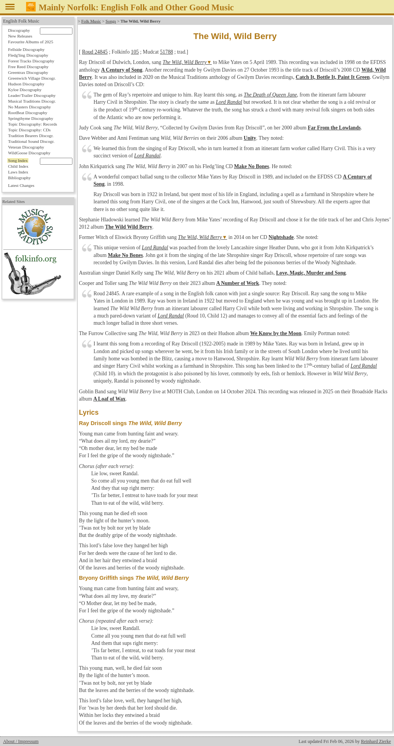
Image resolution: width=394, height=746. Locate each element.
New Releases (20, 36)
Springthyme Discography (30, 118)
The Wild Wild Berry (128, 227)
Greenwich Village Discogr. (32, 78)
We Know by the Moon (276, 333)
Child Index (18, 166)
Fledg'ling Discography (28, 55)
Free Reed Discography (28, 66)
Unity (250, 138)
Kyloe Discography (24, 89)
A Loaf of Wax (109, 399)
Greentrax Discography (28, 72)
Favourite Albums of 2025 (30, 41)
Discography (19, 30)
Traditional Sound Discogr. (31, 141)
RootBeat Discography (27, 112)
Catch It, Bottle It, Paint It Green (333, 77)
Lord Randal (229, 102)
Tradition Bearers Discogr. (31, 135)
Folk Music (91, 21)
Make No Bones (251, 166)
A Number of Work (237, 283)
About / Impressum (21, 741)
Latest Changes (21, 185)
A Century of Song (122, 70)
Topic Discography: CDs (29, 130)
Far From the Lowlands (334, 128)
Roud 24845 (95, 52)
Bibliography (19, 177)
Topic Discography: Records (32, 124)
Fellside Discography (26, 49)
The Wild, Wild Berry (185, 62)
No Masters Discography (29, 107)
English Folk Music (21, 21)
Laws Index (18, 172)
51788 (166, 52)
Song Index (18, 160)
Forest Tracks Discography (31, 61)
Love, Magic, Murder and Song (311, 273)
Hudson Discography (26, 84)
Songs (110, 21)
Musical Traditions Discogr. (32, 101)
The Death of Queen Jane (270, 95)
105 (135, 52)
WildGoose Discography (29, 153)
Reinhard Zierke (376, 741)
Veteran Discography (26, 147)
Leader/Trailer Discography (32, 95)
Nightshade (281, 237)
